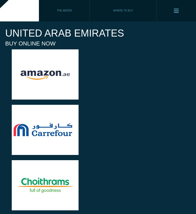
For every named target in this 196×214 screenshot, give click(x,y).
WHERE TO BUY (123, 10)
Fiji (19, 10)
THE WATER (64, 10)
